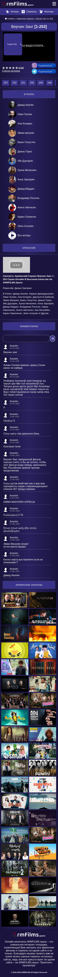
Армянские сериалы (25, 19)
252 (14, 82)
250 (32, 82)
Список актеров (11, 71)
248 (49, 82)
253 (6, 82)
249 (41, 82)
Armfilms (11, 19)
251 (23, 82)
